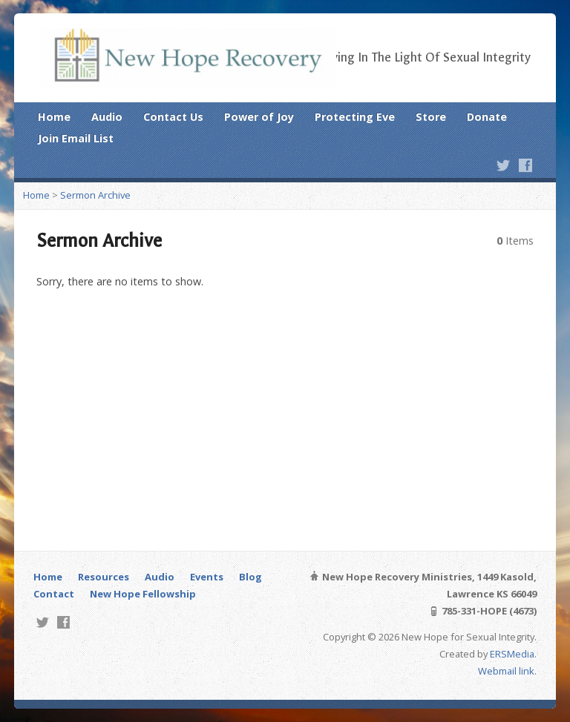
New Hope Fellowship (143, 593)
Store (431, 117)
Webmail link (506, 671)
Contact (53, 593)
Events (206, 576)
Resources (103, 576)
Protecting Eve (355, 117)
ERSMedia (512, 653)
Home (54, 117)
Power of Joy (259, 117)
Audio (106, 117)
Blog (250, 576)
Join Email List (76, 138)
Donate (487, 117)
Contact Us (173, 117)
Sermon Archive (95, 195)
